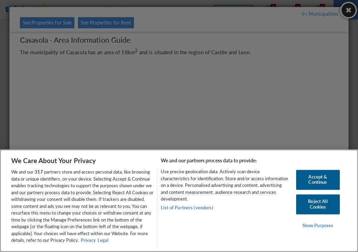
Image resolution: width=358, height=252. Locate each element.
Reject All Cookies (317, 204)
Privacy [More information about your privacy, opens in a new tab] (88, 240)
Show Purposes (318, 226)
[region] (179, 200)
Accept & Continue (317, 179)
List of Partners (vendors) (187, 207)
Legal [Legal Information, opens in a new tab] (103, 240)
